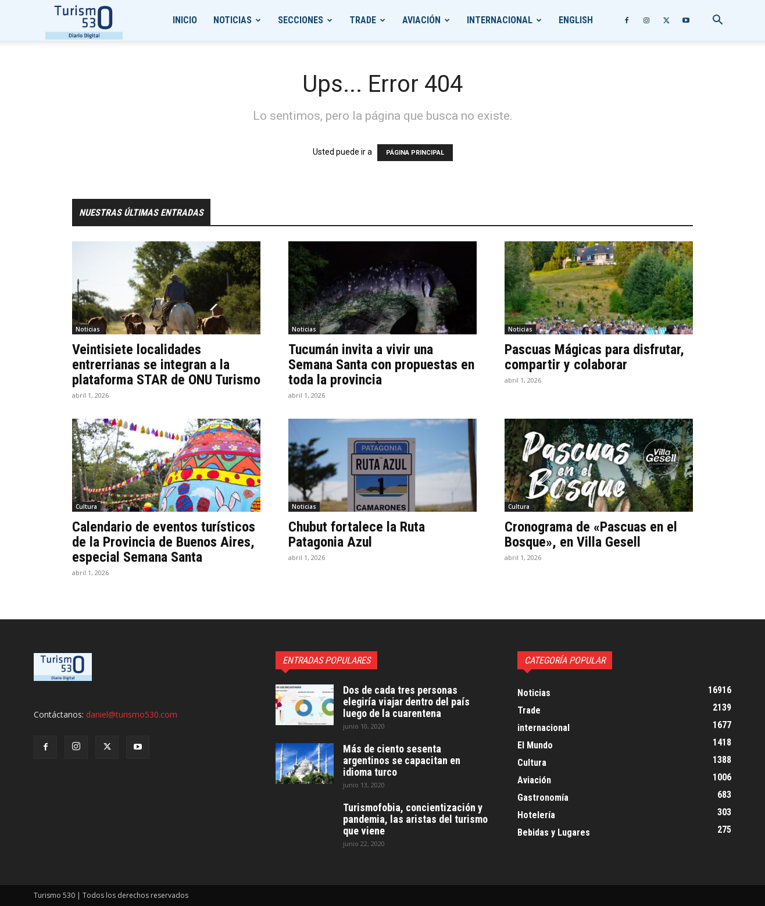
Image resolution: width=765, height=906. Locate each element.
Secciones (300, 20)
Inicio (185, 20)
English (576, 20)
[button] (717, 21)
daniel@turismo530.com (131, 714)
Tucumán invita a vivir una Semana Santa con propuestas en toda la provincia (381, 364)
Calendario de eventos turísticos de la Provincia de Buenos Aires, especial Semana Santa (163, 542)
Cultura (86, 506)
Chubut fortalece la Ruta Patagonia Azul (356, 534)
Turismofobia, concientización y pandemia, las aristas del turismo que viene (415, 819)
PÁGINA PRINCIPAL (415, 152)
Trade (362, 20)
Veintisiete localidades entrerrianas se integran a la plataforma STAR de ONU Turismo (166, 364)
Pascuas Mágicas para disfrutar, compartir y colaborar (594, 357)
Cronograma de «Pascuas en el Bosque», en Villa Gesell (591, 534)
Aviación (421, 20)
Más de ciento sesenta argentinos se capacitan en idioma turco (401, 760)
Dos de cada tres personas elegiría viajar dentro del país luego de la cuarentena (406, 701)
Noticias (232, 20)
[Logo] (84, 20)
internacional (499, 20)
